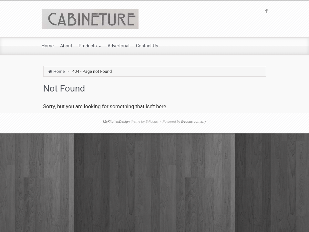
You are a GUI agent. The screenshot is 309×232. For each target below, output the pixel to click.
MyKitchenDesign (116, 122)
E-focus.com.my (193, 122)
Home (59, 71)
